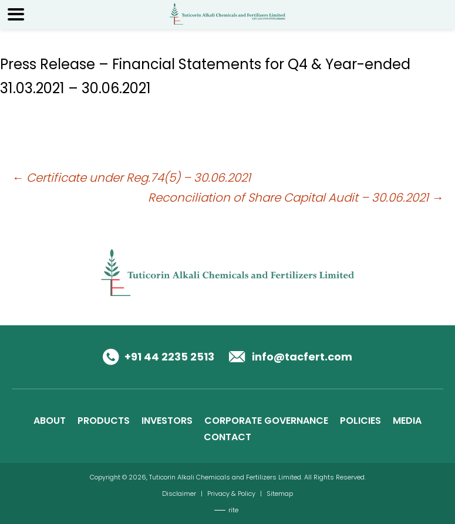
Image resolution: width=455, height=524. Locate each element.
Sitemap (280, 493)
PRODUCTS (103, 420)
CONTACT (227, 437)
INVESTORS (167, 420)
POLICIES (360, 420)
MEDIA (407, 420)
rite (233, 510)
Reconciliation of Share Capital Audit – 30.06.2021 (295, 197)
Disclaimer (179, 493)
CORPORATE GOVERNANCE (266, 420)
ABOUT (49, 420)
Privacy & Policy (231, 493)
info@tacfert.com (302, 356)
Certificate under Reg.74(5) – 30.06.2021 (131, 177)
